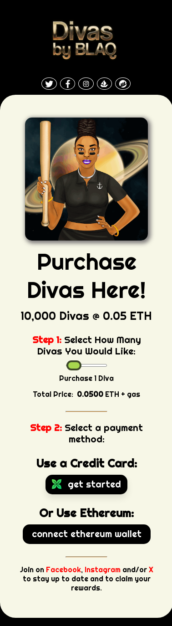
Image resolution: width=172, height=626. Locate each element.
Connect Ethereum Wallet (87, 533)
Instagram (103, 569)
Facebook (63, 569)
